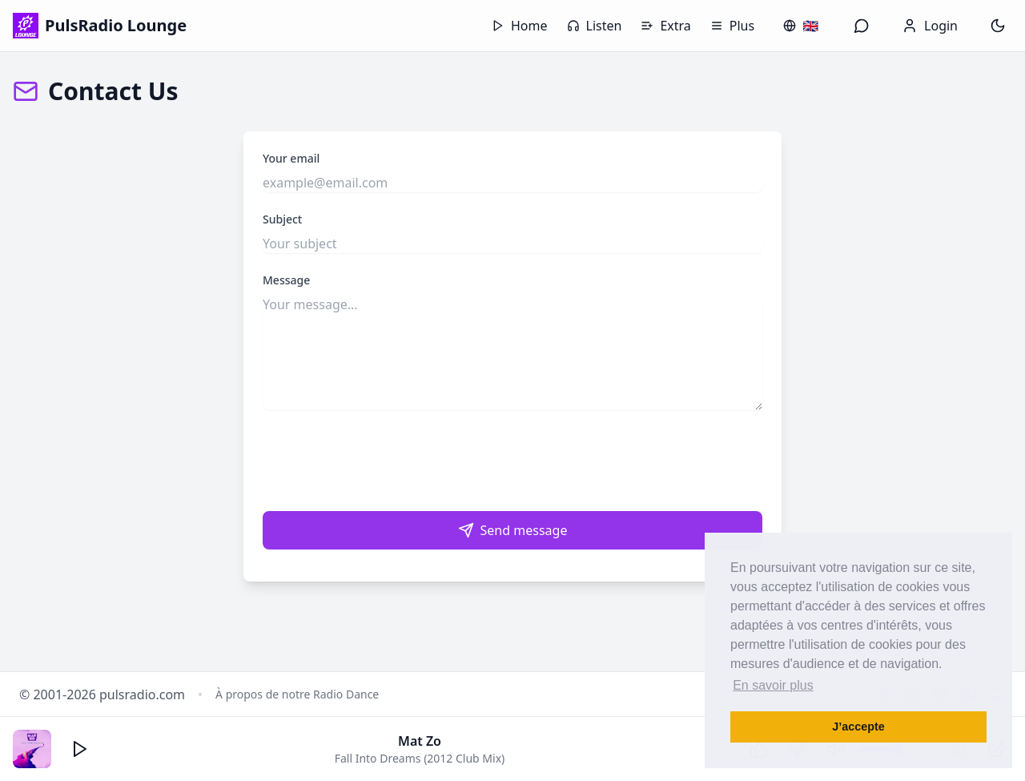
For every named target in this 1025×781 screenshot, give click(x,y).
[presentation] (512, 460)
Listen (594, 25)
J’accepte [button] (858, 726)
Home (520, 25)
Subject (282, 219)
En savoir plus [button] (773, 685)
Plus (732, 25)
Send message (513, 530)
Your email (291, 158)
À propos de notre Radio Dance (297, 694)
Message (286, 280)
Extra (665, 25)
